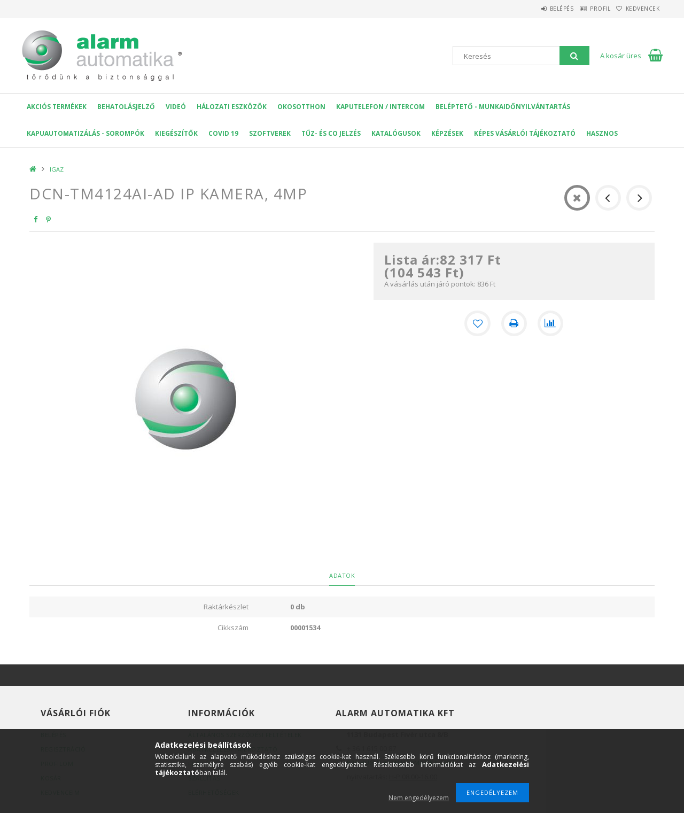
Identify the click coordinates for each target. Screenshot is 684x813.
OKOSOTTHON (301, 106)
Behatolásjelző (126, 106)
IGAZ (57, 169)
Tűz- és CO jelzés (331, 133)
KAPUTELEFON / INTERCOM (380, 106)
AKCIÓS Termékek (57, 106)
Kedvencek (638, 8)
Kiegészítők (176, 133)
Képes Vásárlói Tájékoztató (525, 133)
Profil (585, 8)
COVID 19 (223, 133)
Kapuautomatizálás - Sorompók (85, 133)
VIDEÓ (176, 106)
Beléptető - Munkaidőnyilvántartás (503, 106)
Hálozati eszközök (232, 106)
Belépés (537, 8)
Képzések (447, 133)
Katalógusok (396, 133)
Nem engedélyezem (418, 797)
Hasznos (602, 133)
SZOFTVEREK (270, 133)
